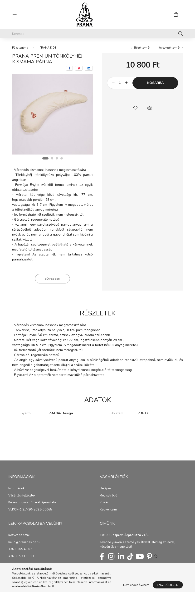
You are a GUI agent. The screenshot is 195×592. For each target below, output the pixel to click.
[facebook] (69, 68)
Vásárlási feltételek (21, 496)
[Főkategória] (20, 48)
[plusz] (126, 83)
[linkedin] (89, 68)
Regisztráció (108, 496)
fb (102, 556)
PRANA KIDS (47, 48)
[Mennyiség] (120, 83)
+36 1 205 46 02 (20, 549)
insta (111, 556)
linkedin (121, 556)
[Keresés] (97, 33)
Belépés (106, 489)
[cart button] (175, 14)
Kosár (104, 503)
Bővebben (52, 279)
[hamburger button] (14, 14)
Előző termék (141, 48)
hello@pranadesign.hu (24, 542)
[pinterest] (79, 68)
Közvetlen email (19, 535)
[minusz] (113, 83)
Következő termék (168, 48)
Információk (16, 489)
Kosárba (155, 83)
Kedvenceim (108, 510)
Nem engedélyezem (136, 585)
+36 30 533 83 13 (21, 556)
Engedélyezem (168, 585)
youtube (140, 556)
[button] (135, 108)
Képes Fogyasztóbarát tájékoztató (32, 503)
